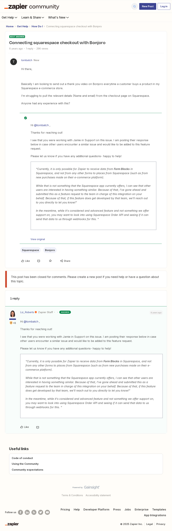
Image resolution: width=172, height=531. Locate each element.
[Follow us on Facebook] (20, 512)
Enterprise (141, 509)
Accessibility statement (98, 495)
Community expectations (27, 469)
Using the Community (25, 463)
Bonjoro (50, 250)
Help (77, 509)
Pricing (65, 509)
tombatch (26, 60)
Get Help (10, 17)
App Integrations (155, 515)
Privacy (160, 524)
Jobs (127, 509)
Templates (159, 509)
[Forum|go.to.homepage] (32, 6)
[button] (147, 6)
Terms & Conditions (72, 495)
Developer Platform (96, 509)
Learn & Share (33, 17)
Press (117, 509)
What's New (59, 17)
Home (10, 26)
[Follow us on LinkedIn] (27, 512)
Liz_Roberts (27, 312)
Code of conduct (22, 458)
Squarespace (30, 250)
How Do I (37, 26)
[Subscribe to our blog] (33, 512)
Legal (149, 524)
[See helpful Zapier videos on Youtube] (47, 512)
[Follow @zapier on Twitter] (40, 512)
